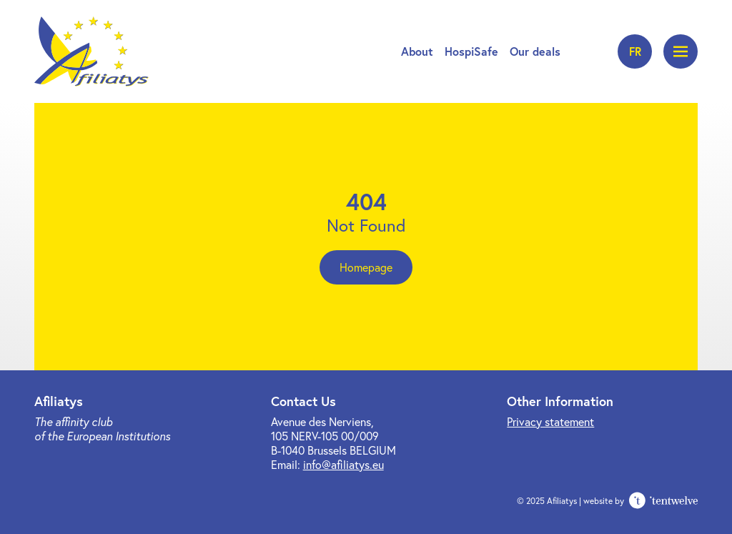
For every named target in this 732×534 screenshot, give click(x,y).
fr (635, 51)
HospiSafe (471, 51)
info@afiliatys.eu (343, 464)
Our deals (535, 51)
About (417, 51)
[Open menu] (680, 51)
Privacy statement (550, 421)
